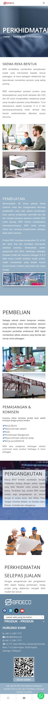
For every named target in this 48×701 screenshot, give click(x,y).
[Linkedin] (10, 610)
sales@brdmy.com (13, 636)
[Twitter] (16, 610)
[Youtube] (22, 610)
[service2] (24, 165)
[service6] (24, 358)
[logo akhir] (18, 600)
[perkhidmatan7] (24, 384)
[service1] (24, 137)
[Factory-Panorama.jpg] (24, 668)
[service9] (24, 540)
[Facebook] (5, 610)
